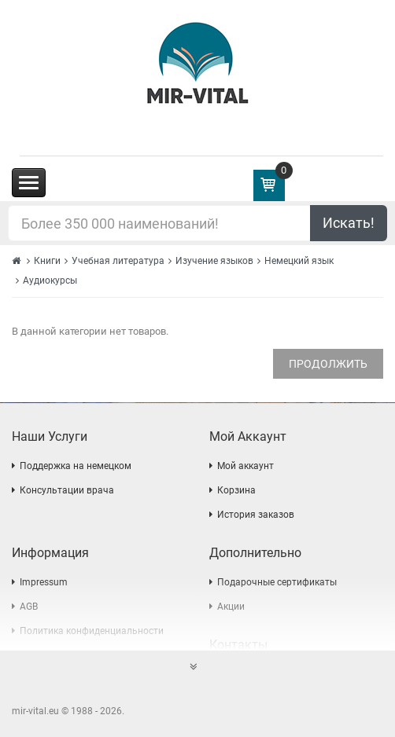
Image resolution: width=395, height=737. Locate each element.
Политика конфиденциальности (92, 630)
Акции (231, 606)
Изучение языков (214, 260)
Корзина (236, 490)
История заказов (255, 514)
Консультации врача (67, 490)
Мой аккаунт (245, 465)
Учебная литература (118, 260)
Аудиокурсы (50, 280)
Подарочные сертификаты (277, 582)
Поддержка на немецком (75, 465)
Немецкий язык (299, 260)
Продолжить (328, 364)
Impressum (44, 582)
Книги (47, 260)
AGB (29, 606)
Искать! (349, 222)
